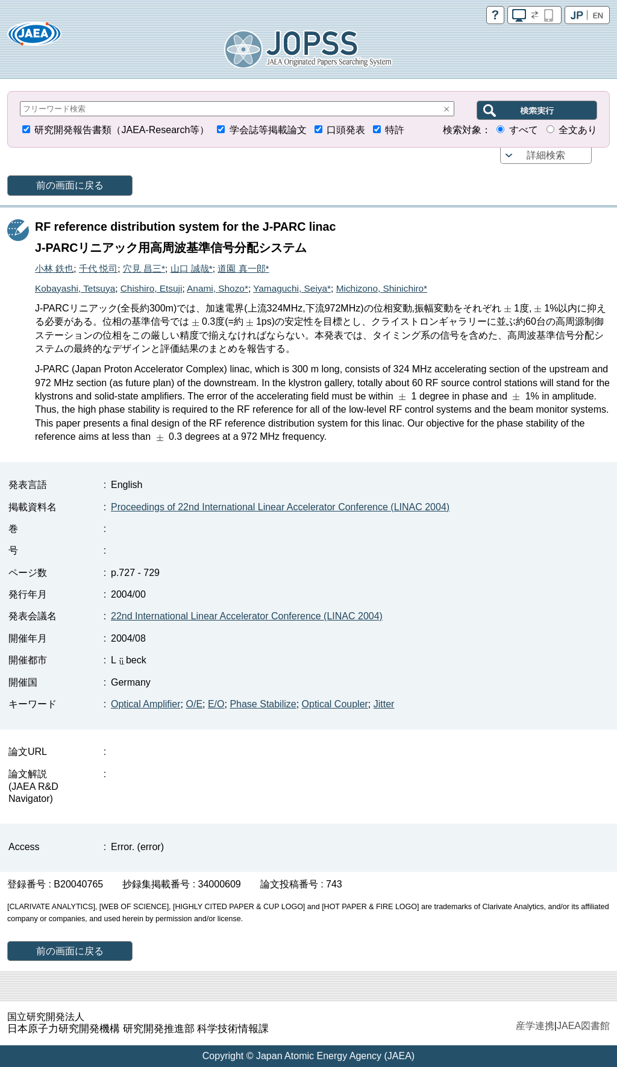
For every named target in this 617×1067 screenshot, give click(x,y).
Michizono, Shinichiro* (381, 288)
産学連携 (535, 1026)
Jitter (384, 704)
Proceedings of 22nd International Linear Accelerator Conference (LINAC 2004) (280, 507)
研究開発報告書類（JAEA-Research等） (121, 130)
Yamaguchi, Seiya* (292, 288)
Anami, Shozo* (217, 288)
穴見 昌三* (144, 268)
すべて (523, 130)
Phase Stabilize (263, 704)
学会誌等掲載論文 (268, 130)
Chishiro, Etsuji (152, 288)
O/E (194, 704)
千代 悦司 (98, 268)
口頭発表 (346, 130)
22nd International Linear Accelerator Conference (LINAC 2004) (247, 616)
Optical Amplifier (146, 704)
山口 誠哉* (192, 268)
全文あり (578, 130)
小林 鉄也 (54, 268)
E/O (216, 704)
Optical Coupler (335, 704)
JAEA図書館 (583, 1026)
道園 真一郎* (243, 268)
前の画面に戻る (70, 185)
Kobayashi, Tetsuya (75, 288)
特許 (394, 130)
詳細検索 (546, 155)
